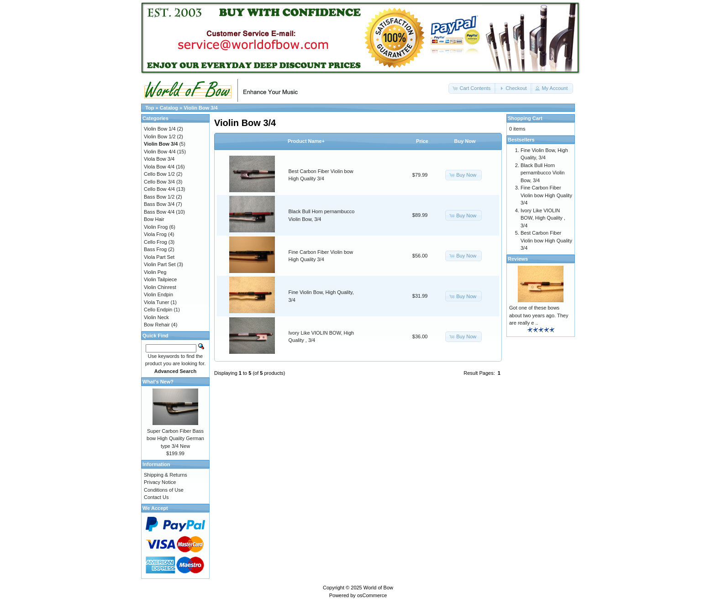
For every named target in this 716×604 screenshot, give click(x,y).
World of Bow (378, 587)
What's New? (158, 381)
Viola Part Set (159, 257)
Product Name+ (306, 141)
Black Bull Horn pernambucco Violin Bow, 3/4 (542, 173)
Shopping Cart (525, 118)
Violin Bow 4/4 (160, 151)
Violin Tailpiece (160, 279)
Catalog (169, 107)
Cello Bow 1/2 (159, 174)
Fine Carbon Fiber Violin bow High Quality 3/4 (546, 195)
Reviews (518, 259)
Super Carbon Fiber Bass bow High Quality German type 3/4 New (175, 438)
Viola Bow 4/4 (159, 166)
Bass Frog (155, 249)
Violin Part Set (160, 264)
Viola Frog (155, 234)
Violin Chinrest (160, 287)
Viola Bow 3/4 (159, 159)
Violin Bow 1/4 (160, 128)
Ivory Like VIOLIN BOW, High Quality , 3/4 (543, 218)
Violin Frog (156, 227)
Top (149, 107)
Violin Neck (156, 317)
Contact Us (156, 497)
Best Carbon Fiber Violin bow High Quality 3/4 (546, 240)
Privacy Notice (160, 482)
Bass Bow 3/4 (159, 204)
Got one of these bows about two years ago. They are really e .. (538, 315)
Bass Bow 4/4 (159, 212)
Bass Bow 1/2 (159, 197)
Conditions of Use (164, 490)
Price (422, 141)
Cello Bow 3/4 (159, 181)
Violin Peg (155, 272)
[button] (472, 88)
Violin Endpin (158, 294)
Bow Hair (154, 219)
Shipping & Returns (165, 475)
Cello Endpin (158, 309)
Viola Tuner (156, 302)
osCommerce (372, 595)
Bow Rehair (157, 324)
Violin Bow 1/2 (160, 136)
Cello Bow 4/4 (159, 189)
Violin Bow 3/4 (200, 107)
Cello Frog (155, 242)
